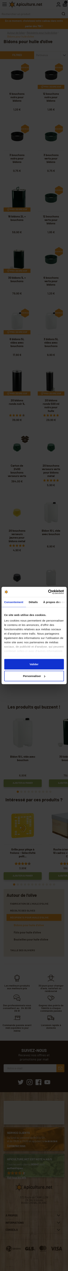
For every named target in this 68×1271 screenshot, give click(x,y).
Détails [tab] (33, 601)
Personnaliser (34, 676)
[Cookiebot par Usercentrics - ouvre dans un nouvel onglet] (48, 592)
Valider (34, 664)
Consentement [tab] (13, 601)
